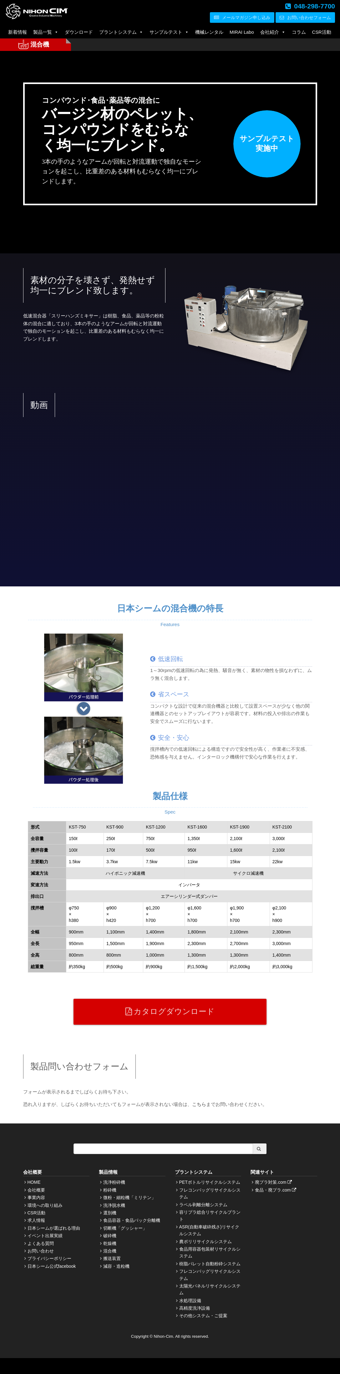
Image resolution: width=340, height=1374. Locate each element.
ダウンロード (79, 32)
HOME (34, 1182)
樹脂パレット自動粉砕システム (210, 1263)
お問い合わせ (41, 1250)
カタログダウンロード (170, 1011)
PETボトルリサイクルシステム (209, 1182)
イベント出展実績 (45, 1235)
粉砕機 (109, 1189)
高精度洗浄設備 (194, 1308)
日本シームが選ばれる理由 (54, 1228)
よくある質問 (41, 1243)
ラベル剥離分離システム (203, 1204)
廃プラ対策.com (274, 1182)
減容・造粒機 (116, 1266)
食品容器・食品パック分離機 (131, 1220)
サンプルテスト (169, 32)
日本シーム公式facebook (52, 1266)
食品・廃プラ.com (276, 1189)
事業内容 (36, 1197)
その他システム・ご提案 (203, 1315)
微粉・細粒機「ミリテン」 (129, 1197)
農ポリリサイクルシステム (205, 1241)
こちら (199, 1104)
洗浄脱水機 (114, 1205)
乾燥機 (109, 1243)
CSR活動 (321, 32)
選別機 (109, 1212)
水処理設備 (190, 1300)
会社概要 (36, 1189)
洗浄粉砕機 (114, 1182)
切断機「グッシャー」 (125, 1228)
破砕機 (109, 1235)
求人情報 (36, 1220)
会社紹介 (273, 32)
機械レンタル (209, 32)
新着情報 (17, 32)
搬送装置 (112, 1258)
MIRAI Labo (242, 32)
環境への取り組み (45, 1205)
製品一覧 (45, 32)
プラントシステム (121, 32)
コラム (299, 32)
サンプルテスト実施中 (267, 143)
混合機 (109, 1250)
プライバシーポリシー (49, 1258)
